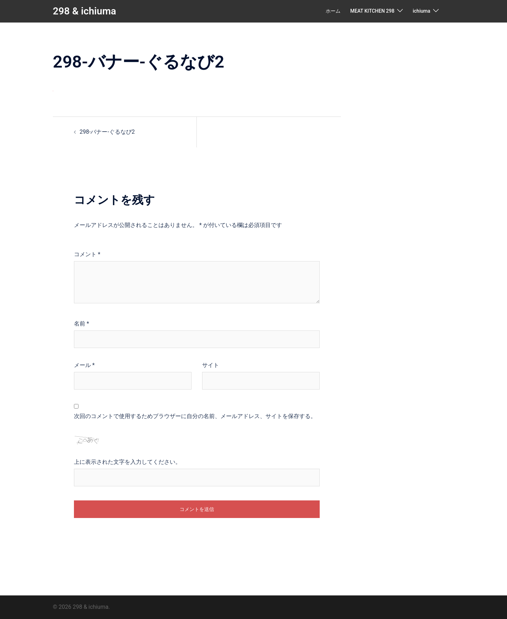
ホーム (333, 11)
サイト (210, 365)
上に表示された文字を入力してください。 (127, 462)
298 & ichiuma (84, 11)
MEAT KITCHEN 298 (372, 11)
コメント (87, 254)
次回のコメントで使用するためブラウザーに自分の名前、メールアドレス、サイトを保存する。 (195, 416)
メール (84, 365)
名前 (81, 323)
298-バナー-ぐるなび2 (107, 131)
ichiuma (421, 11)
